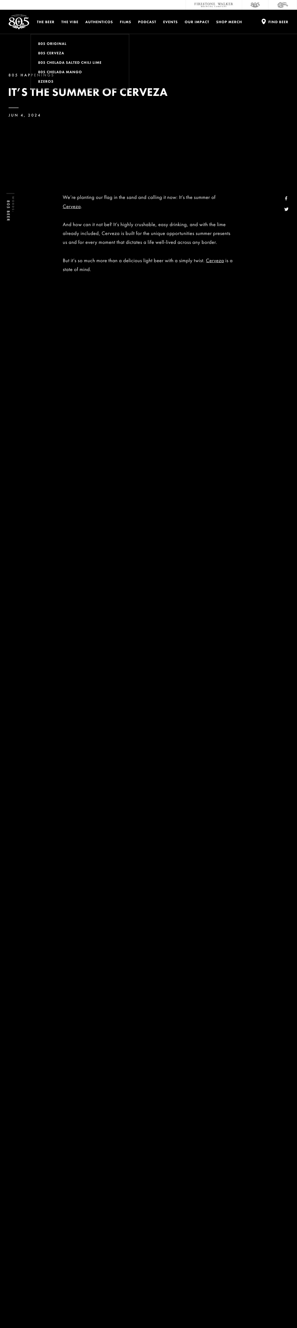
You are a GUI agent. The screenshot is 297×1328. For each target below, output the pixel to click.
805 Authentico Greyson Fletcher (180, 488)
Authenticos (99, 21)
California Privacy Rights (149, 1310)
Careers (205, 1222)
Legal (12, 1310)
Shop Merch (229, 21)
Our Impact (197, 21)
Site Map (211, 1310)
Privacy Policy (32, 1310)
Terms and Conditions (63, 1310)
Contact (206, 1211)
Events (170, 21)
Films (125, 21)
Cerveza (72, 206)
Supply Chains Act (186, 1310)
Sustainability (214, 1234)
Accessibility (266, 1234)
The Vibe (70, 21)
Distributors (265, 1222)
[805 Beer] (255, 5)
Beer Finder (199, 688)
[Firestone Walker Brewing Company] (214, 5)
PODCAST (147, 21)
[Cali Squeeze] (282, 5)
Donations (263, 1211)
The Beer (46, 21)
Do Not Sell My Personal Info (105, 1310)
